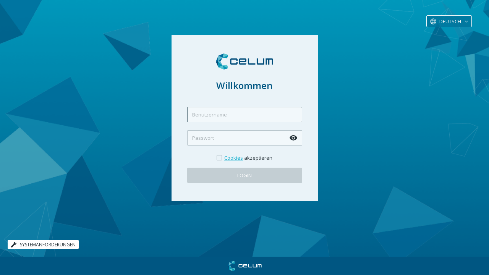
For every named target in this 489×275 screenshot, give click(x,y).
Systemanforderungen (43, 244)
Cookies (233, 157)
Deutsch (450, 21)
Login (244, 175)
